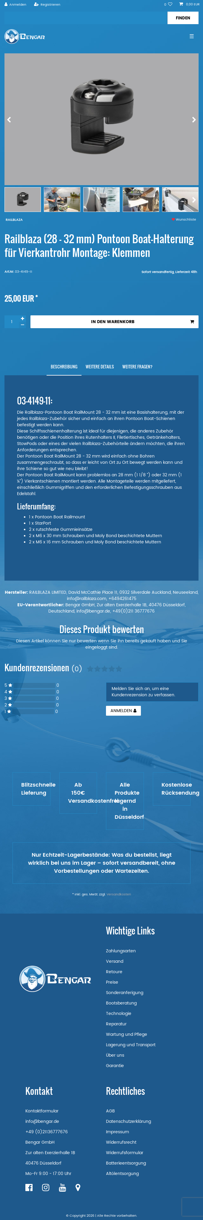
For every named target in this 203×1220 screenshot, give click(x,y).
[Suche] (183, 18)
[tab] (64, 367)
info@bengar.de (42, 1121)
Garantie (115, 1065)
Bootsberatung (121, 1003)
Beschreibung (64, 366)
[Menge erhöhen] (22, 318)
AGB (110, 1111)
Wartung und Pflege (126, 1034)
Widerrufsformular (124, 1152)
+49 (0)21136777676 (46, 1131)
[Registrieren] (47, 5)
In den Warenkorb (142, 321)
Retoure (114, 971)
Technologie (118, 1013)
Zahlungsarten (121, 951)
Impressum (117, 1131)
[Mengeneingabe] (11, 321)
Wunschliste (184, 219)
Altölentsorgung (122, 1173)
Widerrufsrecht (121, 1142)
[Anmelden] (15, 5)
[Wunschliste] (168, 5)
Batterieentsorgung (126, 1163)
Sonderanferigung (124, 992)
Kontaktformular (42, 1111)
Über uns (115, 1055)
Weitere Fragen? (137, 366)
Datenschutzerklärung (128, 1121)
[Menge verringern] (22, 325)
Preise (112, 982)
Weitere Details (100, 366)
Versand (114, 961)
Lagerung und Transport (131, 1044)
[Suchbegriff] (85, 18)
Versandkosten (119, 894)
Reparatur (116, 1024)
